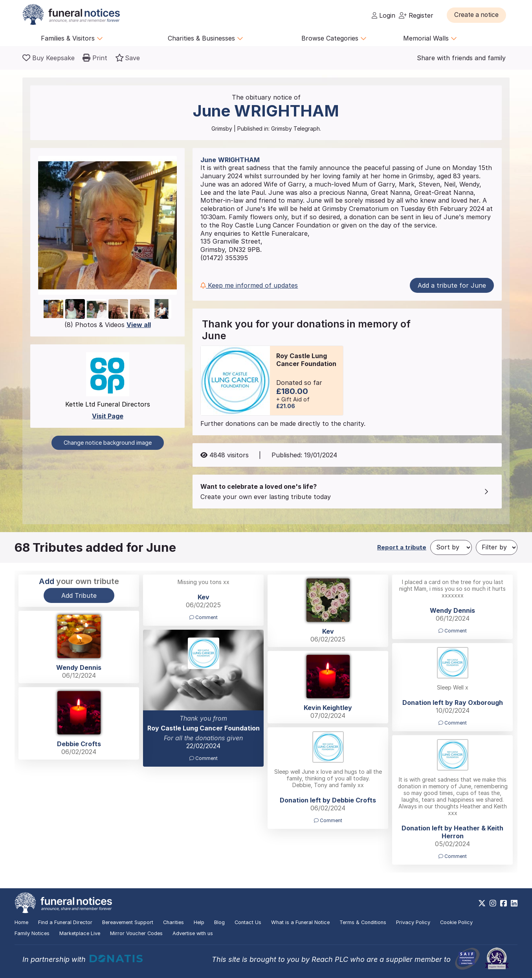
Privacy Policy (413, 922)
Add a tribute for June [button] (452, 285)
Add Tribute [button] (79, 595)
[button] (478, 14)
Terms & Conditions (362, 922)
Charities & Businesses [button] (205, 38)
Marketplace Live (79, 933)
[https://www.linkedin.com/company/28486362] (514, 903)
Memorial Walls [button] (430, 38)
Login (383, 15)
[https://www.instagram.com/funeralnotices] (493, 903)
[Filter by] (496, 547)
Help (199, 922)
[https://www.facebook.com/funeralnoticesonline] (503, 903)
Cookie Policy (456, 922)
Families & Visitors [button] (72, 38)
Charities (173, 922)
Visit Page (107, 416)
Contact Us (248, 922)
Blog (219, 922)
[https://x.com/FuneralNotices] (482, 903)
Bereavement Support (127, 922)
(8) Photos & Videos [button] (107, 325)
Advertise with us (192, 933)
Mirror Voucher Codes (136, 933)
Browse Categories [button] (334, 38)
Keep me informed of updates (249, 285)
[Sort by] (451, 547)
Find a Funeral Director (65, 922)
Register (416, 15)
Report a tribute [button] (401, 547)
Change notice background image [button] (108, 442)
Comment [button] (203, 617)
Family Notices (32, 933)
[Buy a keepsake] (48, 58)
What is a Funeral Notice (300, 922)
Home (21, 922)
